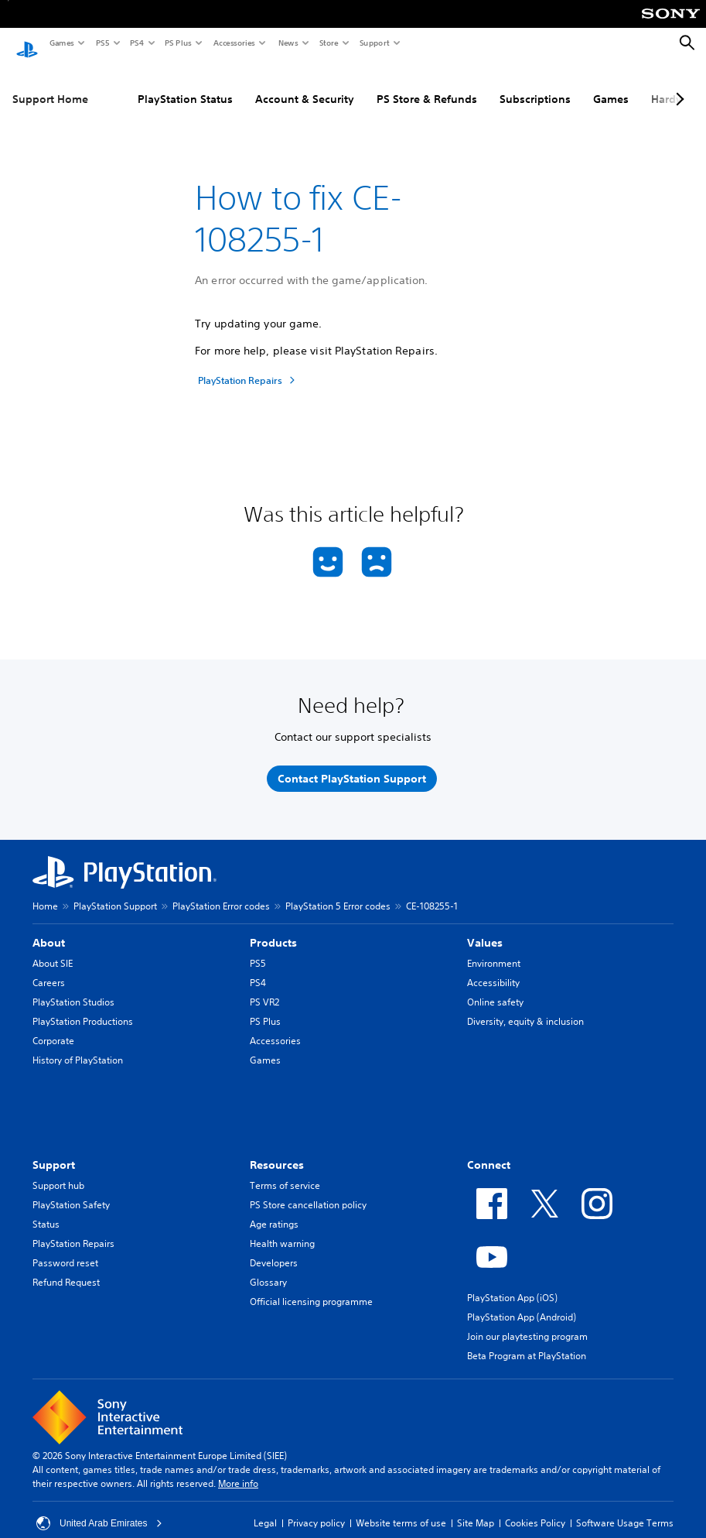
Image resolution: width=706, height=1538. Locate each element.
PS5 (101, 42)
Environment (493, 948)
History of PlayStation (77, 1045)
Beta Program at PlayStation (526, 1341)
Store (328, 42)
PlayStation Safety (71, 1190)
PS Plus (177, 42)
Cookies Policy (535, 1508)
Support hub (58, 1170)
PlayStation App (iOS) (512, 1283)
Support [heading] (53, 1150)
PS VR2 (264, 987)
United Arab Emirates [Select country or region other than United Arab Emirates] (99, 1508)
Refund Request (66, 1267)
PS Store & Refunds (427, 84)
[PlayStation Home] (27, 43)
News (288, 42)
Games (61, 42)
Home (45, 891)
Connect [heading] (488, 1150)
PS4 (136, 42)
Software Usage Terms (625, 1508)
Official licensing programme (311, 1286)
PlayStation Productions (82, 1006)
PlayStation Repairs (73, 1228)
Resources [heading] (277, 1150)
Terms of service (285, 1170)
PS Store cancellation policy (308, 1190)
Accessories (233, 42)
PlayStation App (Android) (521, 1302)
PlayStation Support (115, 891)
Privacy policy (316, 1508)
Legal (265, 1508)
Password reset (65, 1248)
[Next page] (677, 84)
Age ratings (274, 1209)
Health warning (282, 1228)
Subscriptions (535, 84)
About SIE (52, 948)
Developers (274, 1248)
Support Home (50, 84)
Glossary (268, 1267)
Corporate (53, 1026)
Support (374, 42)
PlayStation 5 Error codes (338, 891)
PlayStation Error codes (221, 891)
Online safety (495, 987)
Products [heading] (273, 928)
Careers (48, 968)
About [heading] (48, 928)
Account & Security (304, 84)
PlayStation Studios (73, 987)
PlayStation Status (185, 84)
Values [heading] (485, 928)
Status (46, 1209)
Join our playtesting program (527, 1321)
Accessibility (493, 968)
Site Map (475, 1508)
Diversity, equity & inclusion (525, 1006)
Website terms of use (401, 1508)
